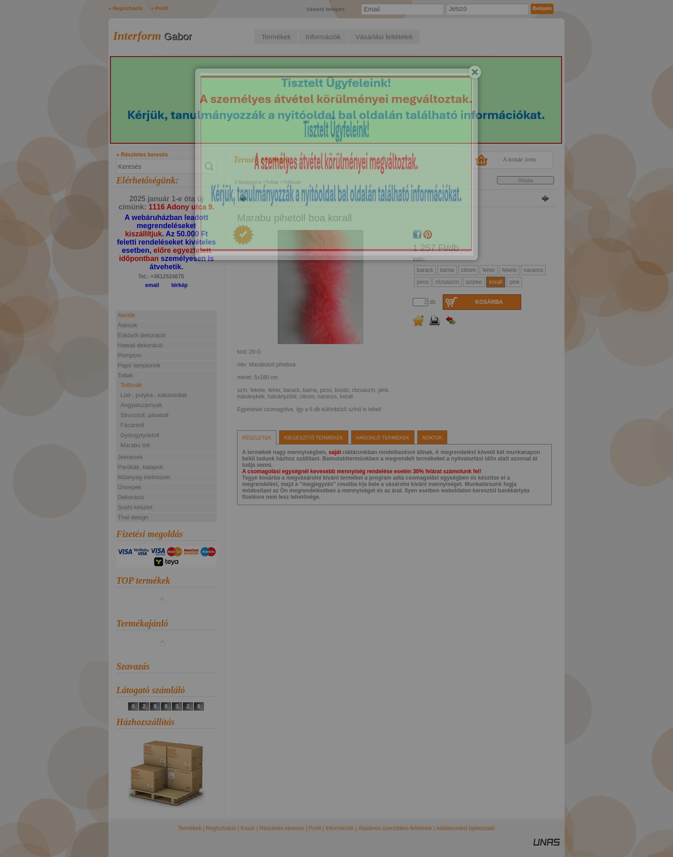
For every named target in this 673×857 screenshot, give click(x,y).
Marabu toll (135, 445)
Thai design (133, 517)
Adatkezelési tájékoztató (465, 828)
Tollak (272, 182)
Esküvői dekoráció (142, 335)
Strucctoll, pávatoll (144, 415)
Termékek (190, 828)
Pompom (129, 355)
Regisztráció (221, 828)
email (152, 285)
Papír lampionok (139, 365)
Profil (315, 828)
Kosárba (489, 302)
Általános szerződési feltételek (395, 828)
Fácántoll (132, 425)
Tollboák (131, 384)
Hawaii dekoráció (140, 345)
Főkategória (248, 182)
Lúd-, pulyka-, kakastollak (153, 395)
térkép (179, 285)
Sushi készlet (135, 507)
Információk (340, 828)
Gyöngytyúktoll (139, 435)
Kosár (248, 828)
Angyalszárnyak (141, 405)
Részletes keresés (281, 828)
